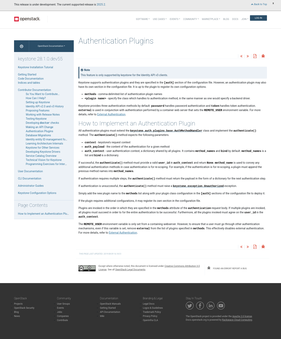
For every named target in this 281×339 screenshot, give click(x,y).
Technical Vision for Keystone (44, 159)
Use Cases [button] (159, 19)
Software (142, 19)
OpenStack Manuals (110, 303)
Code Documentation (31, 78)
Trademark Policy (152, 312)
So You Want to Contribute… (43, 94)
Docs (235, 19)
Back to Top (259, 4)
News (17, 316)
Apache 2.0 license (242, 316)
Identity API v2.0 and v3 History (45, 106)
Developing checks (42, 122)
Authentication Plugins (39, 131)
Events (60, 308)
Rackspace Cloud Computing (237, 319)
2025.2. (101, 4)
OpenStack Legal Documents (130, 269)
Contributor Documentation (34, 89)
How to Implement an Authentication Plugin (44, 213)
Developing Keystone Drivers (43, 151)
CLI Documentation (29, 178)
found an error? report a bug (227, 268)
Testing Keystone (36, 118)
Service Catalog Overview (41, 155)
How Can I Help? (36, 98)
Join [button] (244, 19)
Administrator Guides (31, 185)
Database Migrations (38, 135)
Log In (258, 18)
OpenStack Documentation (50, 46)
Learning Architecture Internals (44, 143)
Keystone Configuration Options (37, 193)
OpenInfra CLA (150, 320)
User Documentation (30, 171)
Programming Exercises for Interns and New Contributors (60, 164)
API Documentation (110, 312)
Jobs (59, 312)
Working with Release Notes (43, 114)
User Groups (63, 303)
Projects (18, 303)
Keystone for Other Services (42, 147)
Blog (226, 19)
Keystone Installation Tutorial (35, 67)
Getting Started (27, 74)
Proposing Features (37, 110)
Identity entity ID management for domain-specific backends (62, 139)
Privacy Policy (150, 316)
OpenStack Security (24, 308)
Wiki (102, 316)
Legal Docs (148, 303)
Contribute (62, 320)
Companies (63, 316)
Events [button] (174, 19)
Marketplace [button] (210, 19)
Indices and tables (29, 82)
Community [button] (190, 19)
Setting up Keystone (38, 102)
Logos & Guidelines (153, 308)
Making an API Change (39, 127)
